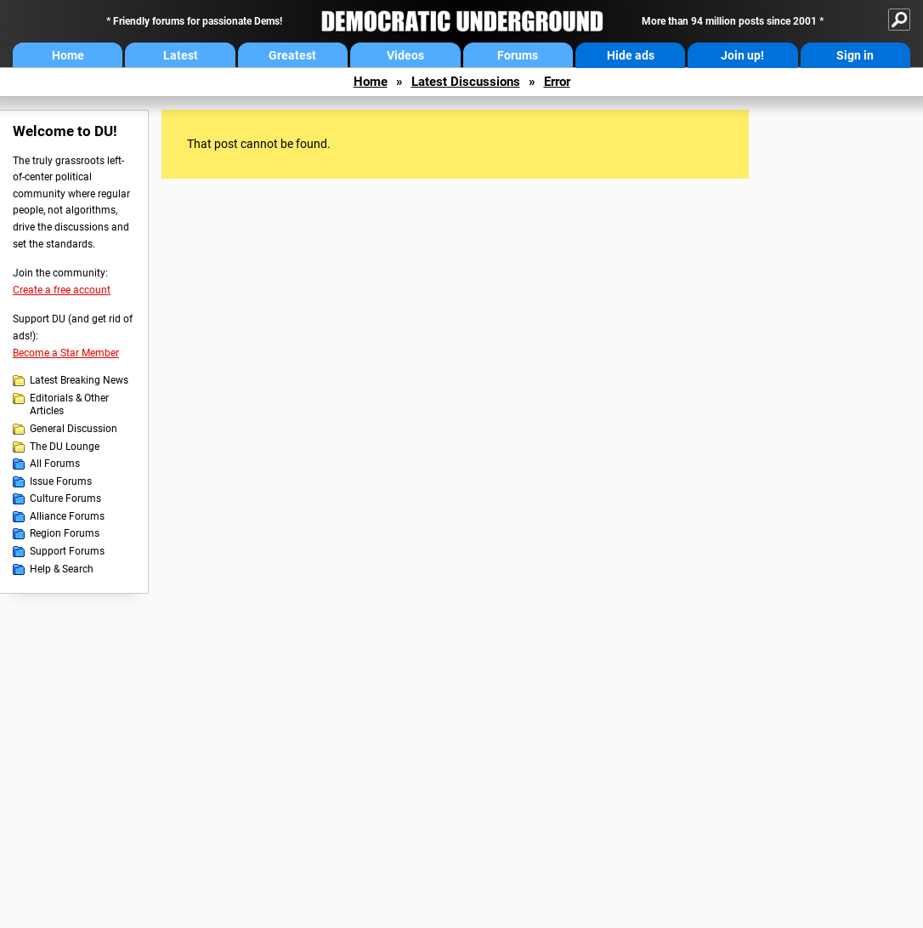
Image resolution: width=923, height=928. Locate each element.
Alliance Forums (67, 516)
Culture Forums (65, 498)
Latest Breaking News (79, 380)
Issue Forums (61, 481)
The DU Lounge (64, 447)
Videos (405, 55)
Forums (517, 55)
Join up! (742, 55)
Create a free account (61, 290)
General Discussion (73, 429)
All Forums (55, 464)
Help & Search (61, 569)
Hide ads (630, 55)
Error (557, 81)
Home (68, 55)
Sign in (855, 55)
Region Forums (64, 533)
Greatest (292, 55)
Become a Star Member (66, 353)
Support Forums (67, 551)
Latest (180, 55)
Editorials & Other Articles (69, 405)
